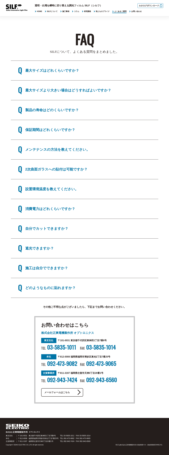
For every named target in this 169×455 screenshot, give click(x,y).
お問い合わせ (136, 11)
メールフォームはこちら (58, 392)
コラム (76, 11)
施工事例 (65, 11)
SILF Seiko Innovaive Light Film (19, 8)
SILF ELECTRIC (28, 430)
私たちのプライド (103, 11)
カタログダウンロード (149, 5)
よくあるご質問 (120, 11)
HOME (39, 11)
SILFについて (52, 11)
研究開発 (87, 11)
